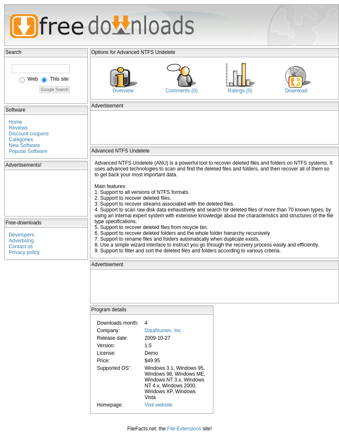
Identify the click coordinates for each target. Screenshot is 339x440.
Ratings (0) (240, 91)
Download (296, 91)
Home (15, 122)
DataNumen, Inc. (163, 330)
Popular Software (28, 151)
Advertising (21, 241)
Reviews (18, 128)
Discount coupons (29, 134)
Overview (123, 91)
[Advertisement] (46, 193)
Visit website (158, 405)
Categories (21, 139)
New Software (24, 145)
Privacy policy (24, 252)
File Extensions (184, 429)
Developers (21, 235)
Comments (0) (182, 91)
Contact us (21, 246)
